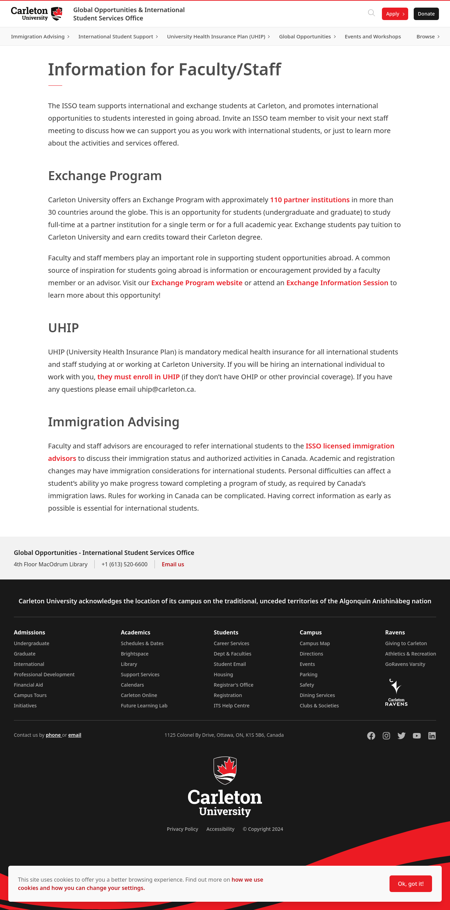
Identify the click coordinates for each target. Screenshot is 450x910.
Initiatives (25, 705)
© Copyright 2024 (263, 829)
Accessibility (220, 829)
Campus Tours (30, 695)
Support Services (140, 674)
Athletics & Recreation (410, 653)
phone (54, 735)
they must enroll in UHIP (138, 376)
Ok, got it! (411, 884)
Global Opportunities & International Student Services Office (129, 14)
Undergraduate (31, 643)
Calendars (132, 684)
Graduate (25, 653)
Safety (307, 684)
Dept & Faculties (233, 653)
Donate (426, 13)
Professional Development (44, 674)
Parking (309, 674)
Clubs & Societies (319, 705)
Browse (425, 36)
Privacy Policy (182, 829)
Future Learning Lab (144, 705)
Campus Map (315, 643)
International (29, 664)
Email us (173, 564)
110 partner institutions (310, 199)
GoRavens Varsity (405, 664)
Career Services (232, 643)
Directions (311, 653)
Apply (392, 13)
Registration (228, 695)
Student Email (230, 664)
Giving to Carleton (406, 643)
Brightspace (135, 653)
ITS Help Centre (232, 705)
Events (307, 664)
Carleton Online (139, 695)
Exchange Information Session (337, 282)
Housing (223, 674)
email (74, 735)
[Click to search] (371, 14)
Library (129, 664)
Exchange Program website (197, 282)
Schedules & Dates (142, 643)
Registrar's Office (234, 684)
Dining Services (317, 695)
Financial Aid (28, 684)
